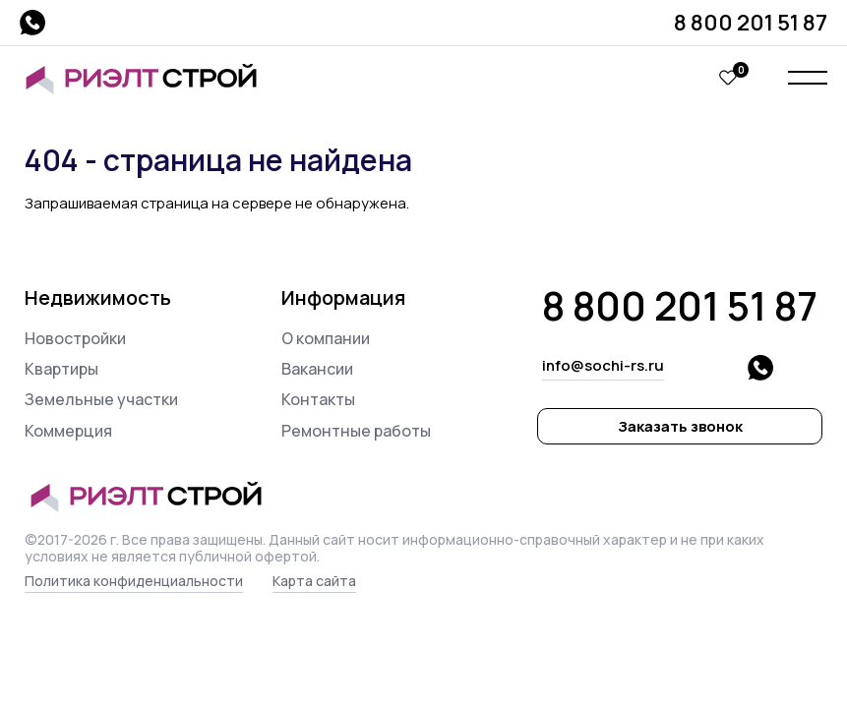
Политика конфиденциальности (134, 580)
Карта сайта (314, 580)
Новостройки (75, 338)
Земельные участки (101, 399)
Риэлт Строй (150, 79)
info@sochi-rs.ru (603, 365)
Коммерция (68, 431)
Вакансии (317, 369)
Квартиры (61, 369)
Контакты (318, 399)
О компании (325, 338)
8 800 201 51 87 (750, 22)
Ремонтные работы (356, 431)
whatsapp (32, 22)
